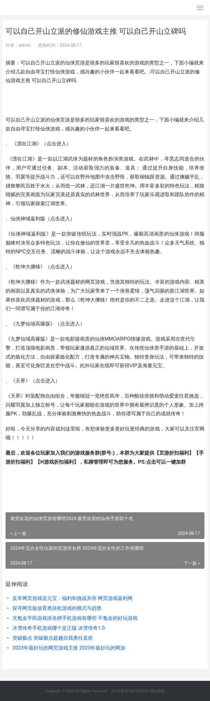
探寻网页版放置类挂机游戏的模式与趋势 (57, 608)
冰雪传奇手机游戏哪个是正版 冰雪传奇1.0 (58, 628)
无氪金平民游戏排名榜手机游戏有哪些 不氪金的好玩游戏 (75, 618)
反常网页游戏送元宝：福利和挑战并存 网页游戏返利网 (72, 598)
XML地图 (157, 691)
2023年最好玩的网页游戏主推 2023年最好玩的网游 (68, 648)
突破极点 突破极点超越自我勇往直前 (52, 638)
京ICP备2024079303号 (130, 691)
